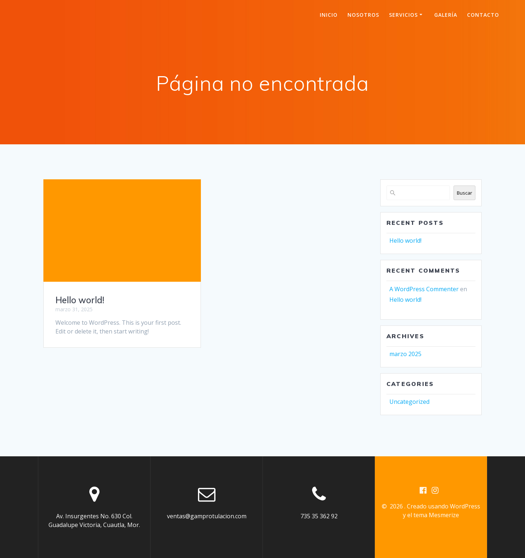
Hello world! (79, 299)
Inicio (329, 14)
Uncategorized (409, 402)
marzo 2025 (405, 354)
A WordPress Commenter (424, 289)
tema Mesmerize (436, 515)
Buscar (464, 193)
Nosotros (363, 14)
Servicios (403, 14)
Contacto (483, 14)
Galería (445, 14)
